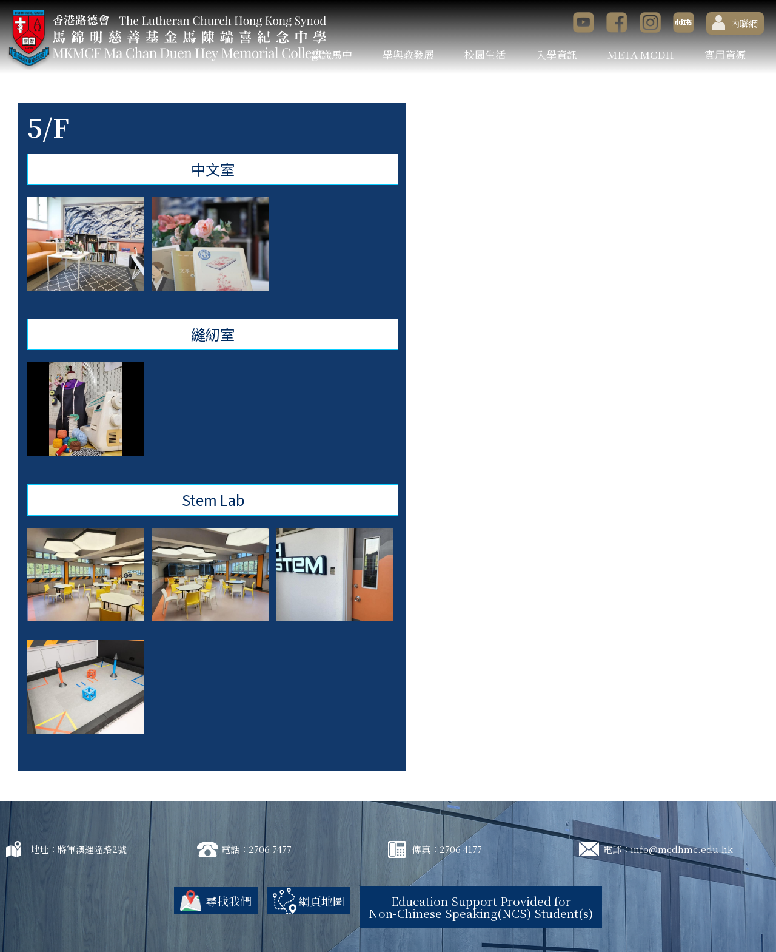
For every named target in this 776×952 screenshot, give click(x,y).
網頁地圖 (321, 901)
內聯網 (735, 22)
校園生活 (485, 54)
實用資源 (725, 54)
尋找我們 (229, 901)
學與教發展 (408, 54)
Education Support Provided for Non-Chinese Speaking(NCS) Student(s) (481, 907)
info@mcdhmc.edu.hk (681, 849)
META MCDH (640, 54)
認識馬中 (331, 54)
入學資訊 (556, 54)
